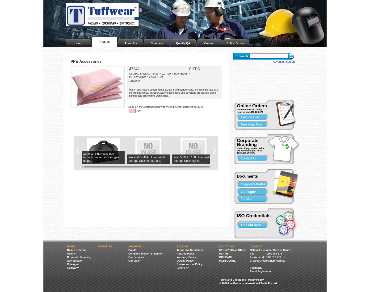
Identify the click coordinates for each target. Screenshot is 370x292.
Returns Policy (186, 253)
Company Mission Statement (145, 253)
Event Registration (261, 271)
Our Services (136, 257)
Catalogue (73, 264)
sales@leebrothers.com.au (269, 260)
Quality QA (183, 43)
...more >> (183, 267)
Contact (209, 43)
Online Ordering (76, 250)
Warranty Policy (186, 257)
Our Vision (134, 260)
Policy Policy (256, 279)
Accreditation (75, 260)
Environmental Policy (190, 264)
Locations (226, 246)
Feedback (256, 267)
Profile (132, 250)
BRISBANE (225, 257)
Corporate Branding (79, 257)
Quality (71, 253)
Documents (247, 176)
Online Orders (236, 43)
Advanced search (284, 61)
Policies (183, 246)
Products (104, 42)
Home (78, 43)
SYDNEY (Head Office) (232, 250)
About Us (131, 43)
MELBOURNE (227, 260)
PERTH (223, 253)
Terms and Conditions (190, 250)
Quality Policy (185, 260)
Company (157, 43)
